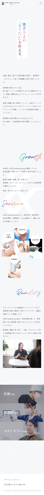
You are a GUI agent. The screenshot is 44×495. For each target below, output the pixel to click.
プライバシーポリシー (12, 479)
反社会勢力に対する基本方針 (14, 484)
